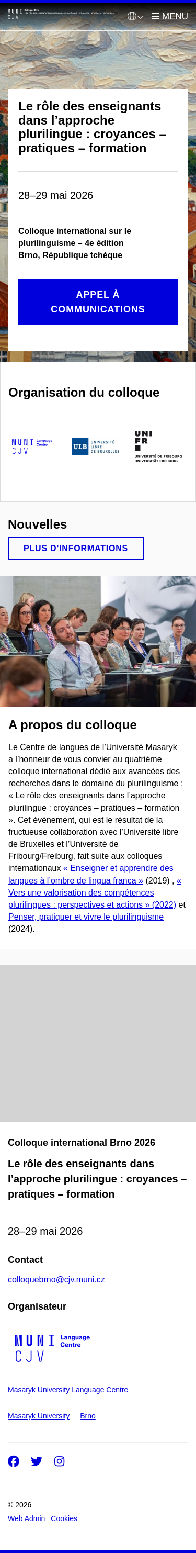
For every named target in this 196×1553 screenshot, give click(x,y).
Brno (88, 1416)
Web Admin (26, 1518)
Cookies (64, 1518)
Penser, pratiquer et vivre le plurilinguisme (86, 916)
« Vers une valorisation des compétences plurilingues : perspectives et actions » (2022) (94, 892)
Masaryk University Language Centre (68, 1390)
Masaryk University (39, 1416)
